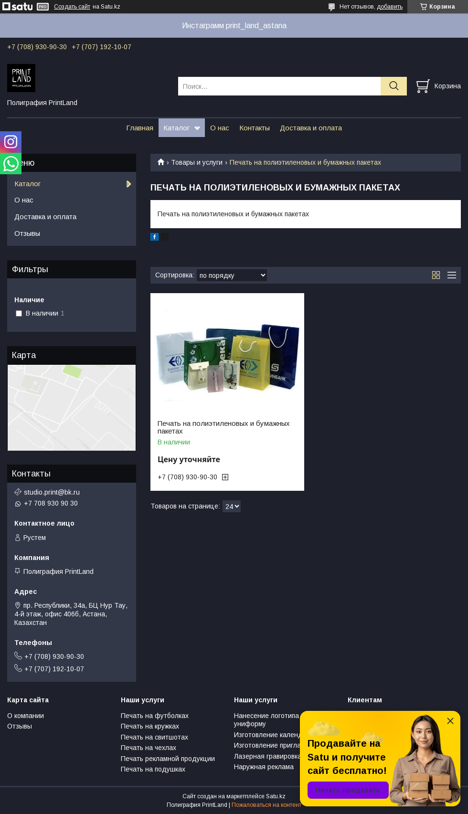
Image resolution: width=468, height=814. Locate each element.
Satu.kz (276, 796)
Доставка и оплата (311, 128)
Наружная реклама (264, 767)
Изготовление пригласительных (284, 745)
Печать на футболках (155, 715)
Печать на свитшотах (154, 737)
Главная (139, 128)
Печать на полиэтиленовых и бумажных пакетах (224, 427)
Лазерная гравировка (267, 756)
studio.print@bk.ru (52, 492)
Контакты (254, 128)
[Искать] (394, 86)
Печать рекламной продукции (168, 758)
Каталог (176, 128)
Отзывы (27, 233)
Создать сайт (72, 6)
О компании (25, 715)
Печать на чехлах (148, 747)
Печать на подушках (153, 769)
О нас (219, 128)
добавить (390, 6)
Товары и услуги (197, 162)
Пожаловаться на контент (266, 805)
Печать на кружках (150, 726)
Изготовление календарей (276, 735)
